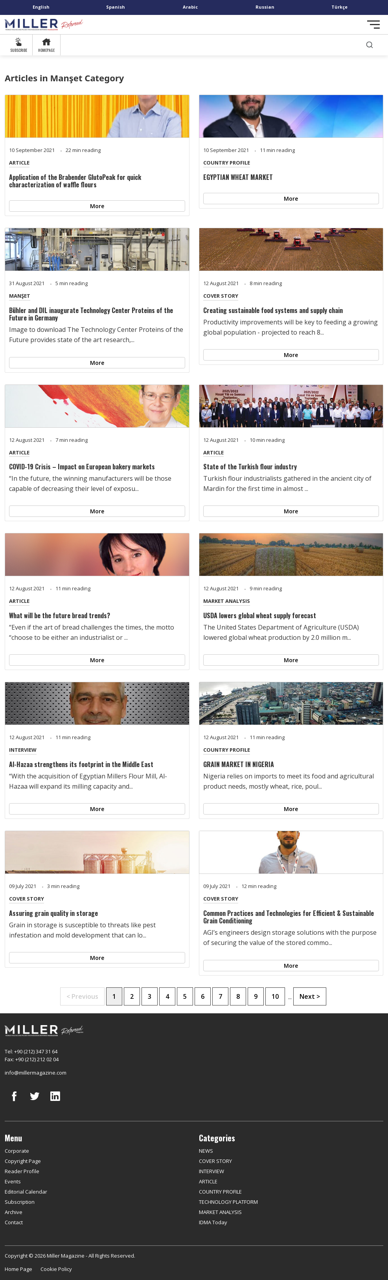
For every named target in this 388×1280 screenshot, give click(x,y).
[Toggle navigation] (373, 24)
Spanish (115, 7)
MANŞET (19, 295)
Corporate (17, 1150)
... (290, 996)
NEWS (206, 1150)
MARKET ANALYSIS (226, 600)
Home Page (18, 1269)
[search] (369, 45)
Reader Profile (22, 1171)
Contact (14, 1222)
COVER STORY (220, 295)
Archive (13, 1212)
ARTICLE (19, 162)
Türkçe (339, 7)
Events (13, 1181)
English (41, 7)
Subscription (20, 1201)
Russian (265, 7)
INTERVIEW (23, 749)
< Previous (82, 996)
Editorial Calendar (26, 1191)
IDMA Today (213, 1222)
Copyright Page (23, 1161)
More (97, 206)
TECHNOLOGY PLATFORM (228, 1201)
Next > (310, 996)
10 (275, 996)
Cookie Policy (56, 1269)
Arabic (190, 7)
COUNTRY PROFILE (226, 162)
